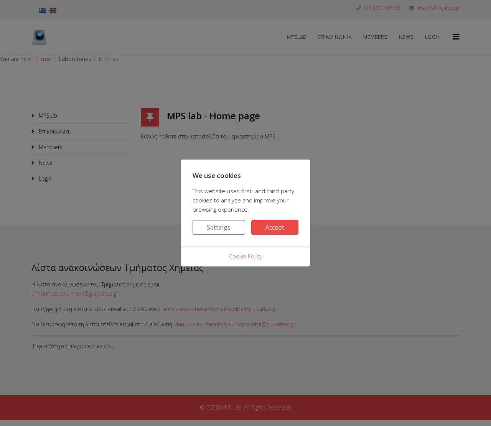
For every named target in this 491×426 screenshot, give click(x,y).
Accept (274, 227)
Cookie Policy (245, 256)
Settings (219, 227)
